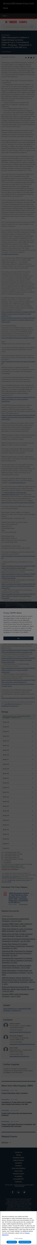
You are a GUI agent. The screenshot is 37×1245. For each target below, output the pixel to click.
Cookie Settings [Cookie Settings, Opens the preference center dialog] (18, 1238)
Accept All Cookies (25, 1242)
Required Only (12, 1242)
